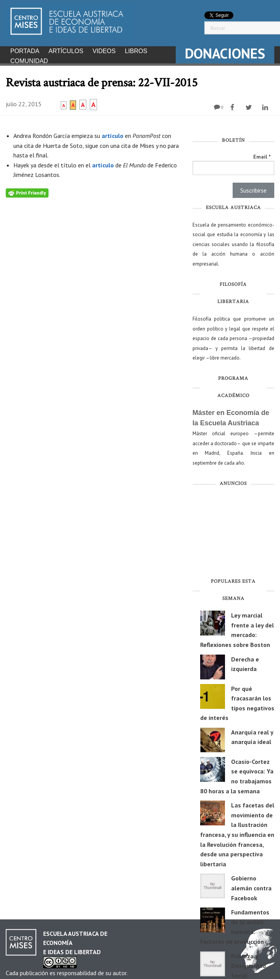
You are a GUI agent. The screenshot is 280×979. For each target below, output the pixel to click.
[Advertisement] (233, 531)
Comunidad (29, 61)
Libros (136, 51)
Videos (103, 51)
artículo (113, 133)
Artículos (66, 51)
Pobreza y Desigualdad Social (248, 963)
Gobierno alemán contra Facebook (251, 885)
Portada (24, 51)
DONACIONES (225, 53)
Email (261, 154)
